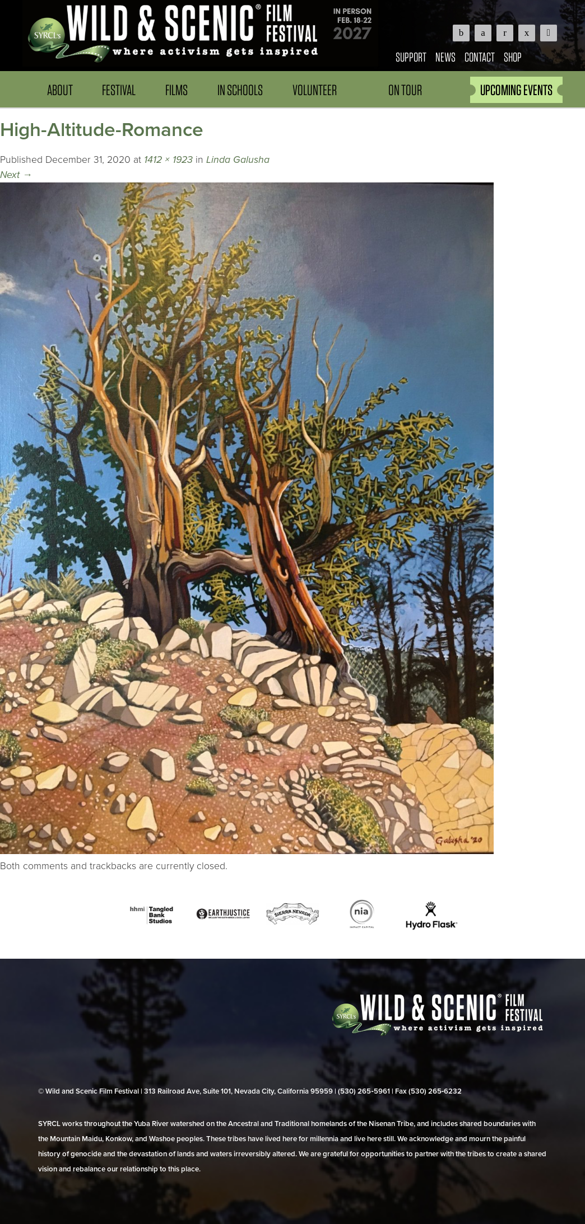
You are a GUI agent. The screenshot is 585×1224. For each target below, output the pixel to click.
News (445, 56)
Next (16, 175)
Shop (513, 56)
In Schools (240, 90)
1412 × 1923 (168, 160)
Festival (119, 90)
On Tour (405, 90)
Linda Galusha (238, 160)
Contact (480, 56)
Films (176, 90)
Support (411, 56)
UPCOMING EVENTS (516, 90)
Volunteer (314, 90)
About (60, 90)
